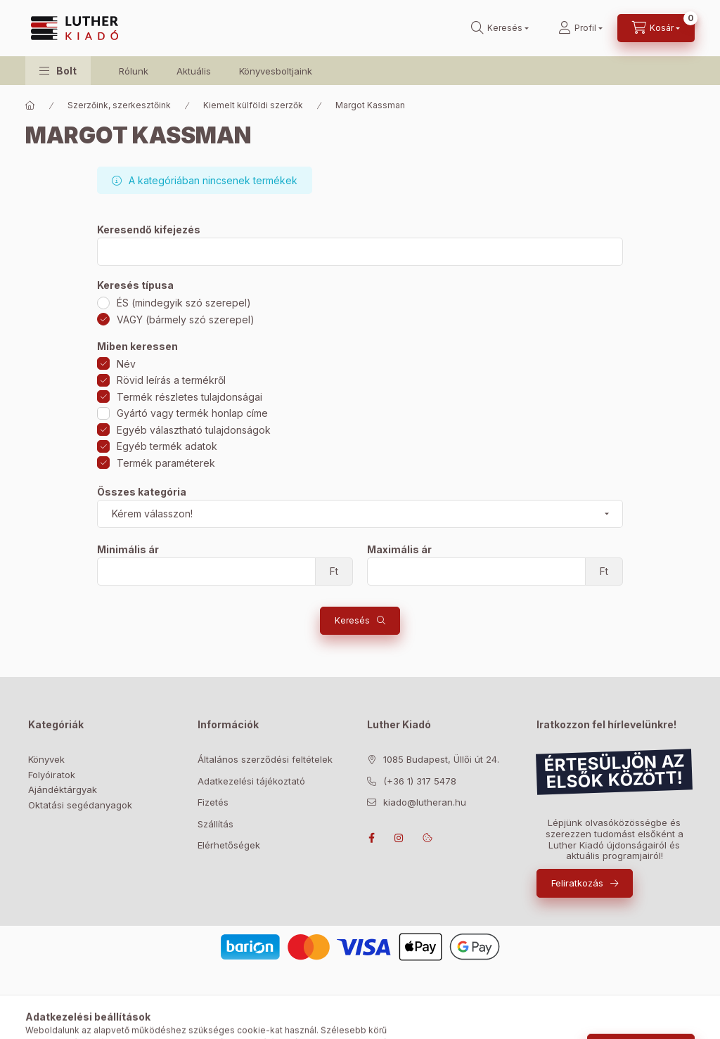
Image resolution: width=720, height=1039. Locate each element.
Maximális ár (399, 549)
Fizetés (213, 802)
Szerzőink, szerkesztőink (119, 105)
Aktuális (193, 71)
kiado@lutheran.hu (424, 802)
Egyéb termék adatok (167, 446)
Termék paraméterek (166, 463)
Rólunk (133, 71)
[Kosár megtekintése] (656, 28)
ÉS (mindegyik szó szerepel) (184, 303)
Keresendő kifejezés (148, 229)
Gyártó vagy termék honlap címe (192, 413)
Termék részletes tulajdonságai (189, 397)
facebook (371, 838)
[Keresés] (500, 28)
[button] (58, 70)
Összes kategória (141, 492)
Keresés (352, 620)
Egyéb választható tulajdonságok (194, 430)
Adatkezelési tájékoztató (251, 781)
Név (126, 364)
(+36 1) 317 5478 (419, 781)
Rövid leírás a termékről (171, 380)
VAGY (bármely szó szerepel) (186, 319)
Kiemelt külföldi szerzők (253, 105)
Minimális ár (128, 549)
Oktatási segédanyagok (80, 805)
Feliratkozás (577, 883)
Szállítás (215, 824)
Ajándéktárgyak (62, 789)
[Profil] (580, 28)
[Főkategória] (30, 105)
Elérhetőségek (229, 845)
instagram (399, 838)
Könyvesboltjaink (275, 71)
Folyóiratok (51, 774)
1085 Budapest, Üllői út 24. (441, 759)
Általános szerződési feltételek (265, 759)
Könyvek (46, 759)
